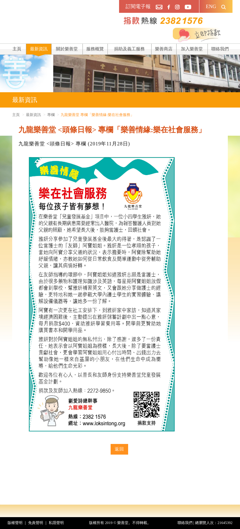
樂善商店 (163, 49)
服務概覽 (95, 49)
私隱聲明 (56, 523)
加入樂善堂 (192, 49)
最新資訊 (39, 49)
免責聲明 (35, 523)
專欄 (51, 115)
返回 (119, 449)
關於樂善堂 (67, 49)
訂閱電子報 (138, 6)
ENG (211, 6)
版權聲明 (15, 523)
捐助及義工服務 (129, 49)
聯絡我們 (220, 49)
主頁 (16, 49)
